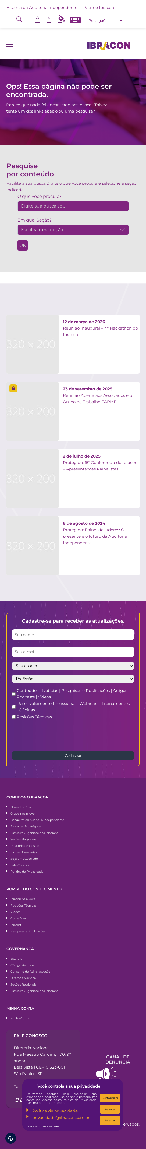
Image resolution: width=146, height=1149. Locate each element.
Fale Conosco (20, 865)
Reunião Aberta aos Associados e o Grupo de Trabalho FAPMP (97, 395)
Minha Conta (19, 1018)
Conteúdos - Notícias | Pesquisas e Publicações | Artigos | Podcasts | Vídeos (73, 694)
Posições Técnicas (34, 716)
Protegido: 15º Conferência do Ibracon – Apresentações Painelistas (100, 463)
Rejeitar (110, 1109)
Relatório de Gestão (24, 846)
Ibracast (15, 925)
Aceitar (110, 1120)
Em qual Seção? (34, 220)
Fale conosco (31, 1035)
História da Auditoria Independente (41, 7)
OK (22, 245)
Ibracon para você (22, 899)
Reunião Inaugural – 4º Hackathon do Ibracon (100, 328)
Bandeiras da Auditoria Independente (37, 820)
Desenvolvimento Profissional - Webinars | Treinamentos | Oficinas (73, 706)
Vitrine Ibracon (99, 7)
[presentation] (53, 735)
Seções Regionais (23, 839)
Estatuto (16, 959)
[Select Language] (105, 20)
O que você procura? (39, 196)
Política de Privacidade (27, 871)
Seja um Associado (24, 859)
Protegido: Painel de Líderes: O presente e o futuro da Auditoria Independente (95, 533)
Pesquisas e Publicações (28, 931)
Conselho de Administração (30, 971)
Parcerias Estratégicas (26, 826)
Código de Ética (22, 965)
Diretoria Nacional (23, 978)
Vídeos (15, 912)
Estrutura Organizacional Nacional (34, 833)
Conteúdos (18, 918)
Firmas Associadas (23, 852)
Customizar (110, 1098)
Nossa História (20, 807)
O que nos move (22, 813)
